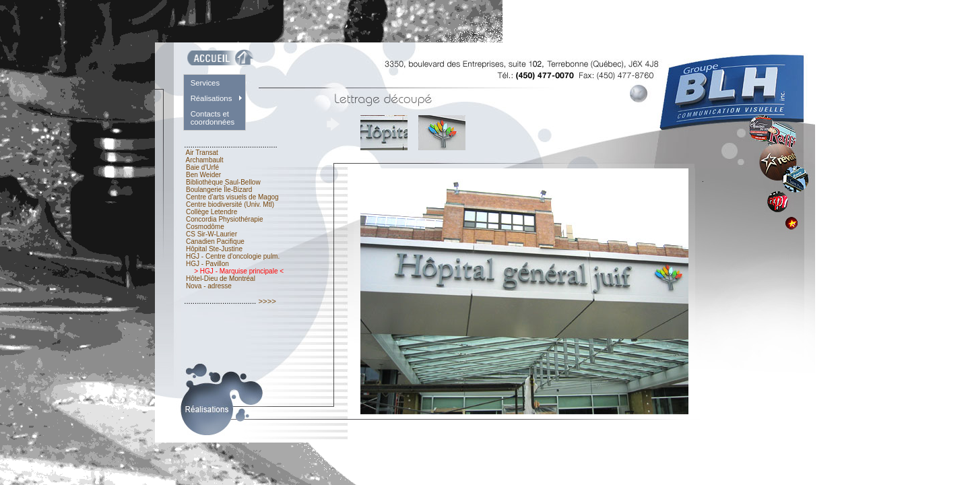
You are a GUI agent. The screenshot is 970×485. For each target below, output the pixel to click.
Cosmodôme (205, 226)
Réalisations (211, 98)
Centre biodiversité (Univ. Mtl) (230, 204)
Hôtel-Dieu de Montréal (220, 278)
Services (205, 83)
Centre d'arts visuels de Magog (232, 197)
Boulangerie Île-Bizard (219, 189)
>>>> (267, 301)
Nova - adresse (208, 286)
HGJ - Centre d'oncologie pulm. (233, 256)
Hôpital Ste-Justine (214, 249)
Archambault (204, 160)
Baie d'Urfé (202, 167)
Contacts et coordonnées (213, 118)
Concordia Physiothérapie (224, 219)
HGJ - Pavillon (207, 263)
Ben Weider (203, 175)
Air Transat (202, 152)
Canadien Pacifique (215, 241)
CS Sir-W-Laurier (211, 234)
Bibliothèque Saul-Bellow (223, 182)
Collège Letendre (211, 212)
